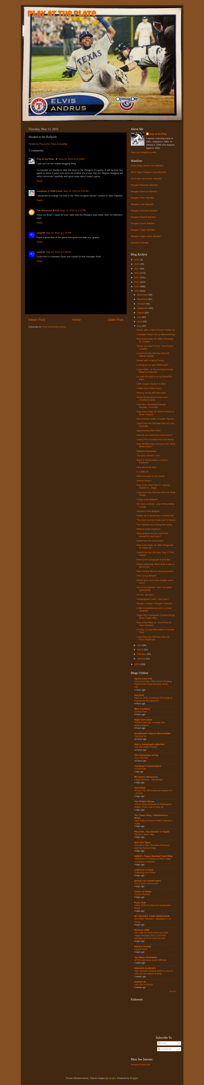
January (141, 658)
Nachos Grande (142, 946)
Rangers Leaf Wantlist (142, 204)
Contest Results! (142, 894)
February (142, 654)
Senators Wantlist (140, 242)
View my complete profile (143, 152)
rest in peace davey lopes (146, 883)
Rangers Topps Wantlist (143, 230)
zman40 (41, 233)
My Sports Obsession (146, 777)
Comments (164, 1049)
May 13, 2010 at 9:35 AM (76, 191)
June (140, 321)
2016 (137, 264)
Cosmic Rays (140, 711)
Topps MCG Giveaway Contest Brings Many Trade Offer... (155, 616)
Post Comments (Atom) (54, 327)
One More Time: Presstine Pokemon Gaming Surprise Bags (151, 846)
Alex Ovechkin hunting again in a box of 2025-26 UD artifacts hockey (153, 972)
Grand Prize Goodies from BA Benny (155, 439)
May (139, 326)
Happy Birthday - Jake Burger (148, 779)
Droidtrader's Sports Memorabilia (152, 733)
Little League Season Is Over (151, 384)
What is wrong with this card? (151, 393)
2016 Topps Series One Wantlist (147, 165)
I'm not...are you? (145, 594)
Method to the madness (148, 529)
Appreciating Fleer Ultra (148, 430)
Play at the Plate (62, 15)
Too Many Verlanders (145, 957)
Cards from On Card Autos (149, 540)
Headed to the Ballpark (148, 511)
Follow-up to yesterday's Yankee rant (155, 515)
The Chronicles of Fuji (146, 755)
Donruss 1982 (141, 930)
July (139, 317)
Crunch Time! (140, 949)
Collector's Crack (143, 870)
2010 (137, 291)
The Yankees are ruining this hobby (154, 524)
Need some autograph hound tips (153, 559)
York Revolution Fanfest (145, 747)
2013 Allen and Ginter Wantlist (146, 178)
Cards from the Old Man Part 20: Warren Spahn (152, 354)
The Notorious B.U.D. (48, 210)
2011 (137, 286)
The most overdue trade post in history (155, 520)
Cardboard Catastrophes (147, 766)
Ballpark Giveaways (146, 451)
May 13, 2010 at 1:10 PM (58, 233)
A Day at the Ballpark (147, 499)
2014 (137, 273)
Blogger (134, 1078)
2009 (137, 664)
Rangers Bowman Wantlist (144, 185)
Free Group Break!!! (146, 575)
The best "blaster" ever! (148, 455)
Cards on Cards (143, 891)
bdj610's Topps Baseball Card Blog (153, 856)
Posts (162, 1043)
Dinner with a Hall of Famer (150, 360)
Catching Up (140, 736)
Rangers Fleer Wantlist (142, 197)
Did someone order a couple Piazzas (155, 418)
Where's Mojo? (144, 480)
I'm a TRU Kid (141, 758)
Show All (172, 991)
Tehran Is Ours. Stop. (144, 834)
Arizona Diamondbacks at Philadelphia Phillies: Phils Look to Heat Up (152, 805)
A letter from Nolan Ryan (148, 388)
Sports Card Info (143, 678)
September (143, 308)
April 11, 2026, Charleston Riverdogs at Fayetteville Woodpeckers (153, 699)
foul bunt (139, 695)
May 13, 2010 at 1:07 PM (73, 210)
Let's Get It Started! (143, 984)
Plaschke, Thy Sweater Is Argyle (151, 831)
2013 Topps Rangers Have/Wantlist (149, 172)
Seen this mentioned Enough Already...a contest (151, 405)
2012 (137, 282)
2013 (137, 277)
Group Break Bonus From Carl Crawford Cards (151, 398)
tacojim (112, 1078)
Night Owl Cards (143, 719)
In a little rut (142, 471)
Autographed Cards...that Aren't (152, 599)
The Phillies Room (144, 801)
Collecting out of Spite (145, 872)
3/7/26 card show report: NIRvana (150, 960)
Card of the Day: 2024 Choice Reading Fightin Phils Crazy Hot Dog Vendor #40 (153, 684)
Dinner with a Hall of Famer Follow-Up (155, 330)
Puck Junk (140, 902)
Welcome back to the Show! (150, 476)
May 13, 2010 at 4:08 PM (58, 252)
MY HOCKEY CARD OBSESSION (152, 916)
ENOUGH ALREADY (145, 968)
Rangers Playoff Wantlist (143, 217)
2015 (137, 268)
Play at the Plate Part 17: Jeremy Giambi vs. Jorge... (153, 486)
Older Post (115, 319)
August (141, 312)
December (142, 294)
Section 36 (140, 982)
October (141, 303)
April (139, 645)
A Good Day (140, 768)
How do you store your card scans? (154, 435)
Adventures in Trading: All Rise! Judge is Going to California (152, 860)
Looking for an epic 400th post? (152, 365)
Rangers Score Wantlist (143, 223)
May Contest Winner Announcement (154, 571)
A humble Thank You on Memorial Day (155, 334)
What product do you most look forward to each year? (152, 534)
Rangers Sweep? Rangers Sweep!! (154, 603)
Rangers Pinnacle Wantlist (144, 210)
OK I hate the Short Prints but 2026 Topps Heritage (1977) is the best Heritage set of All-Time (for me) (151, 935)
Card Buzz (140, 787)
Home (76, 319)
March (140, 649)
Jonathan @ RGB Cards (50, 191)
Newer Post (36, 319)
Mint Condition (142, 709)
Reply (40, 181)
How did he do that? (146, 467)
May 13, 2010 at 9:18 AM (71, 159)
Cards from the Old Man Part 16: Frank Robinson (152, 638)
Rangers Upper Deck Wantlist (146, 236)
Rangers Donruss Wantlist (144, 191)
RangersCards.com (141, 1064)
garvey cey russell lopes (147, 880)
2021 (137, 259)
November (142, 299)
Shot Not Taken (142, 842)
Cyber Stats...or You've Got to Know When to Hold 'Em (154, 370)
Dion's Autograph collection (149, 744)
